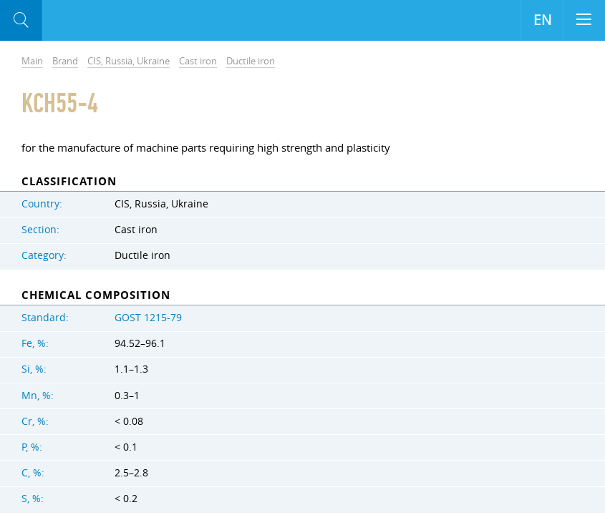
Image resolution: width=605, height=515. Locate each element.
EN (542, 20)
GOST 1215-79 (148, 317)
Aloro (101, 20)
